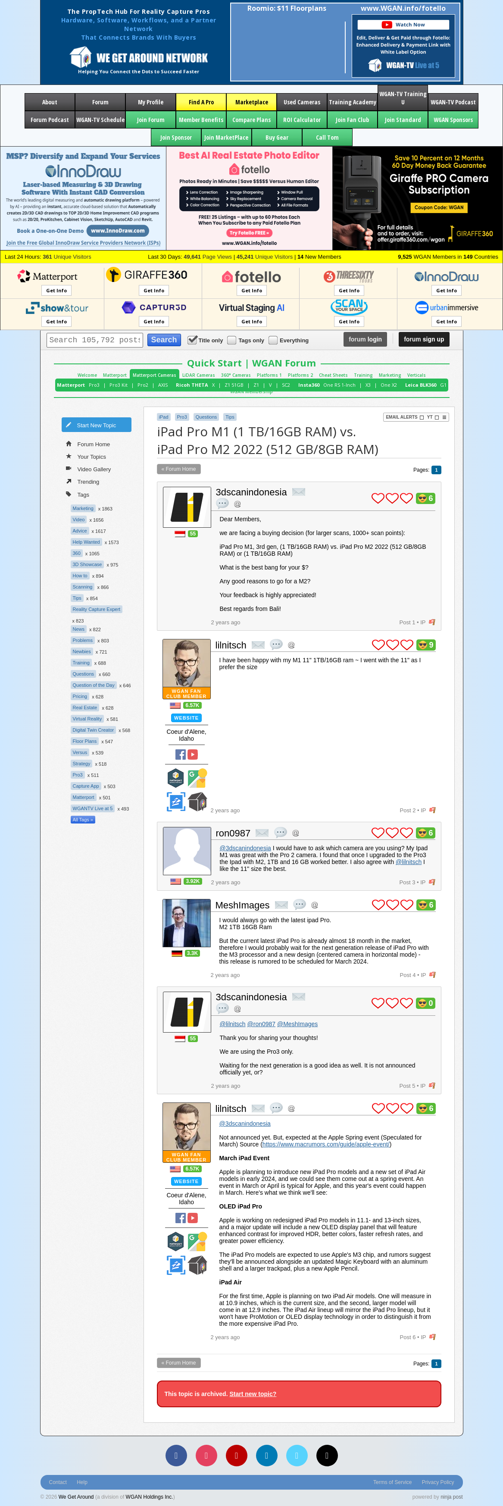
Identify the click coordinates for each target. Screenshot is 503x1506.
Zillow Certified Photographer (176, 802)
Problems (83, 640)
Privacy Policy (438, 1482)
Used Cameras (302, 102)
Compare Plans (251, 120)
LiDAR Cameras (198, 375)
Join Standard (403, 120)
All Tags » (83, 819)
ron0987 (233, 833)
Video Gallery (88, 469)
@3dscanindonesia (245, 848)
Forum (100, 102)
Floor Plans (85, 741)
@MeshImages (297, 1024)
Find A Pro (201, 102)
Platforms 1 (269, 375)
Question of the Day (94, 685)
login (365, 339)
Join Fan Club (352, 120)
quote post (222, 503)
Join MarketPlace (226, 137)
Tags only (246, 339)
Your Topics (86, 456)
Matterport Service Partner (176, 778)
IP (422, 622)
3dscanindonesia (251, 492)
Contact (58, 1482)
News (79, 629)
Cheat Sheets (333, 375)
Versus (80, 752)
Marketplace (251, 102)
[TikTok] (327, 1455)
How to (80, 575)
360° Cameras (236, 375)
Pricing (80, 696)
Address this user (237, 503)
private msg (298, 492)
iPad (164, 417)
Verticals (416, 375)
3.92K (193, 881)
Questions (83, 673)
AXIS (163, 385)
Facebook (180, 754)
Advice (80, 530)
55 (193, 534)
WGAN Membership (251, 391)
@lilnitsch (409, 861)
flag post (432, 622)
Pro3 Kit (118, 385)
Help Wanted (86, 542)
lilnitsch (231, 645)
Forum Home (88, 444)
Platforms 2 (300, 375)
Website (186, 717)
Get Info (56, 290)
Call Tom (327, 137)
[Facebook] (176, 1455)
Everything (289, 339)
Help (82, 1482)
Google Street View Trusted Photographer (197, 778)
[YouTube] (236, 1455)
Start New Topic (91, 425)
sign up (424, 339)
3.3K (192, 953)
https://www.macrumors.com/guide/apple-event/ (326, 1144)
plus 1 (378, 498)
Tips (77, 598)
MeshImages (243, 905)
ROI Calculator (302, 120)
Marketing (390, 375)
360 (77, 553)
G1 (443, 385)
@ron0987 (261, 1024)
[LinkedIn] (267, 1455)
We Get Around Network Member (197, 802)
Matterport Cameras (154, 375)
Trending (83, 481)
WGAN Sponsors (453, 120)
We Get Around (76, 1497)
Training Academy (352, 102)
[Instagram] (206, 1455)
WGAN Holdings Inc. (149, 1497)
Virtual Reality (87, 718)
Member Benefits (201, 120)
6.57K (192, 705)
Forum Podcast (50, 120)
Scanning (83, 586)
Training (363, 375)
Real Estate (85, 707)
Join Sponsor (176, 137)
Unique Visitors (67, 257)
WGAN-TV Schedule (100, 120)
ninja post (451, 1497)
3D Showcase (87, 564)
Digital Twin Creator (93, 730)
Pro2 (142, 385)
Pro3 (94, 385)
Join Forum (151, 120)
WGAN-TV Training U (403, 98)
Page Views (208, 257)
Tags (77, 494)
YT (433, 417)
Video (79, 519)
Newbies (82, 651)
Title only (206, 339)
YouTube (192, 754)
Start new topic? (252, 1393)
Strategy (82, 763)
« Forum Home (179, 469)
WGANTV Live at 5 (93, 808)
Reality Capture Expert (97, 609)
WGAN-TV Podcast (453, 102)
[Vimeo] (297, 1455)
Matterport (115, 375)
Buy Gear (277, 137)
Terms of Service (392, 1482)
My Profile (150, 102)
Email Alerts (405, 417)
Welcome (87, 375)
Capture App (86, 786)
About (49, 102)
